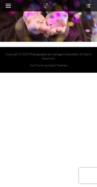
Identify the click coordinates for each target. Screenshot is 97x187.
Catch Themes (57, 65)
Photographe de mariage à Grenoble (53, 54)
